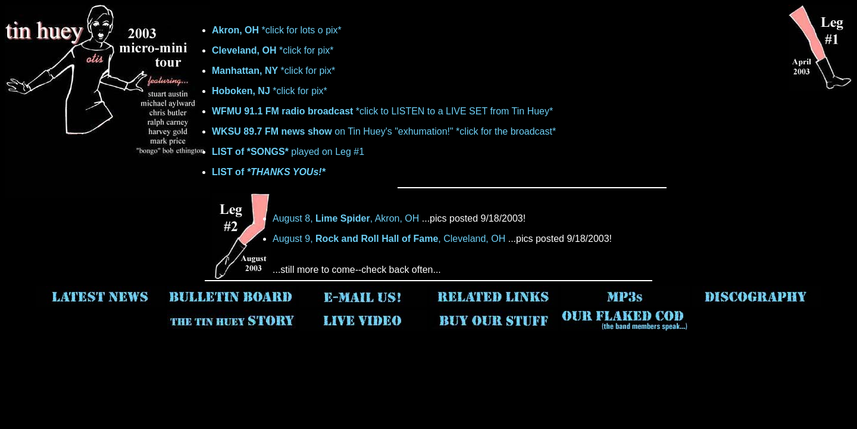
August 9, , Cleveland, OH (389, 239)
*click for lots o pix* (277, 30)
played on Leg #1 (326, 152)
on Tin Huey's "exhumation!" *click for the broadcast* (384, 131)
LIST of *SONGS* (250, 152)
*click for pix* (273, 50)
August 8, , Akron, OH (346, 218)
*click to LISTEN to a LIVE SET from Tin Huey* (382, 111)
